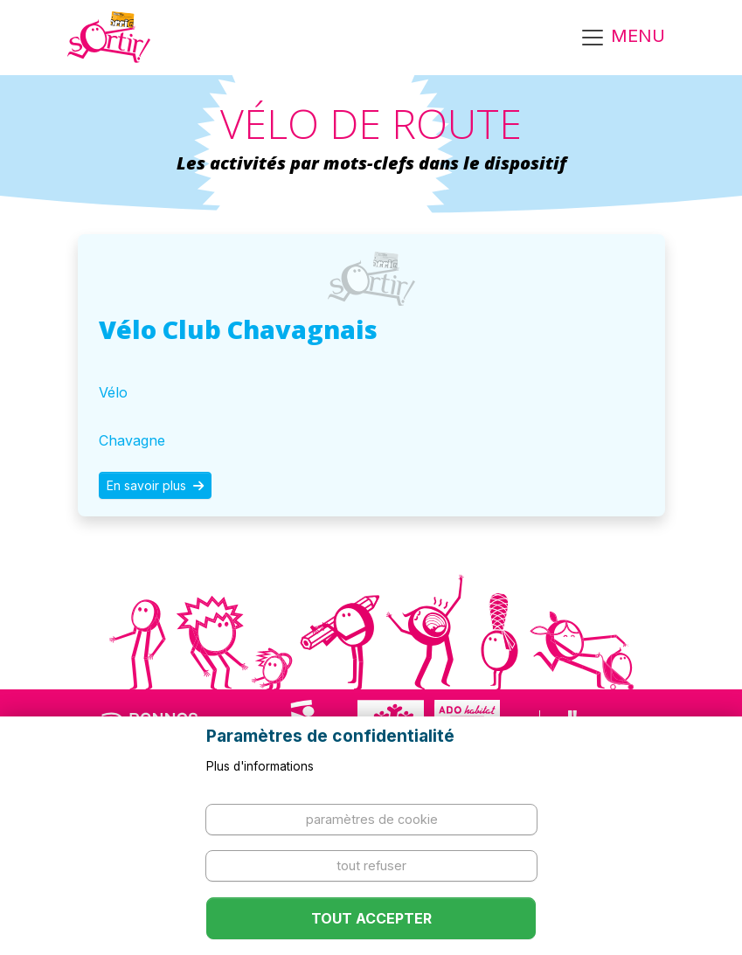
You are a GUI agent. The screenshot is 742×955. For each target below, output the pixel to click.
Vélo (113, 392)
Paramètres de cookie (372, 819)
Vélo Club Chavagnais (238, 329)
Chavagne (132, 440)
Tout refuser (371, 865)
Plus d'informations (260, 766)
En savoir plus (155, 485)
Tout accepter (371, 918)
